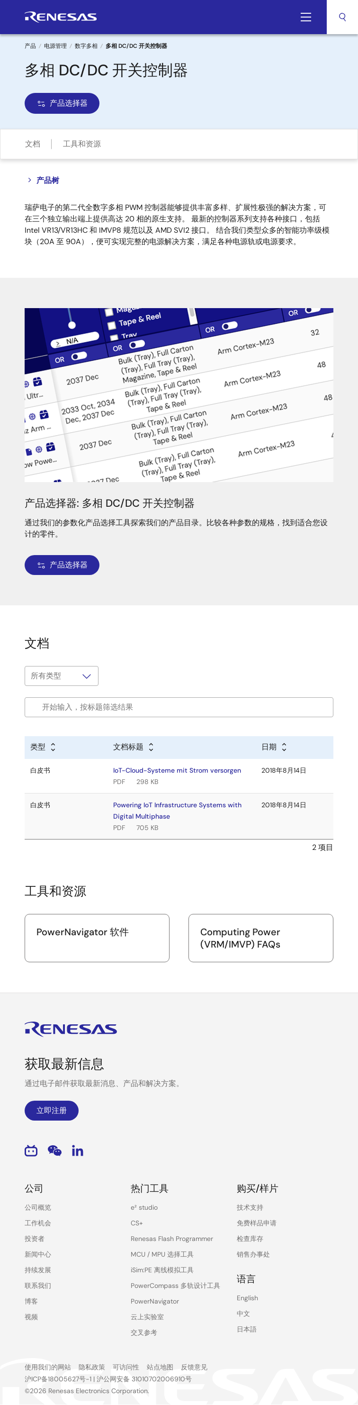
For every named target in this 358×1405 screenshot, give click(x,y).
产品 (30, 46)
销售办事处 (253, 1254)
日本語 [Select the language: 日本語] (247, 1329)
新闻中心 (38, 1254)
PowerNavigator (155, 1301)
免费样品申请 (257, 1223)
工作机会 (38, 1223)
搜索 (342, 17)
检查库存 (250, 1238)
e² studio (144, 1207)
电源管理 (55, 46)
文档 (32, 144)
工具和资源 (82, 144)
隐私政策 (92, 1367)
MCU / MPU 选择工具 (162, 1254)
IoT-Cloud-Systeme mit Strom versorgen (177, 770)
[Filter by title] (179, 707)
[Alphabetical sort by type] (43, 747)
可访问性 (126, 1367)
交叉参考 (144, 1332)
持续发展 (38, 1270)
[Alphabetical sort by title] (134, 747)
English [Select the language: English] (247, 1298)
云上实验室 (147, 1317)
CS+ (137, 1223)
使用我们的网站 (48, 1367)
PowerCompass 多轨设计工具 (175, 1285)
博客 (31, 1301)
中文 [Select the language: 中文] (243, 1313)
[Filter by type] (61, 676)
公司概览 (38, 1207)
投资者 (35, 1238)
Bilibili (31, 1150)
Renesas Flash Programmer (172, 1238)
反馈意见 (194, 1367)
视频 (31, 1317)
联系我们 (38, 1285)
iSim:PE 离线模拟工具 (162, 1270)
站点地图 (160, 1367)
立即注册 (51, 1110)
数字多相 (86, 46)
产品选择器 (62, 103)
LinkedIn (77, 1150)
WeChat (55, 1150)
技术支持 (250, 1207)
